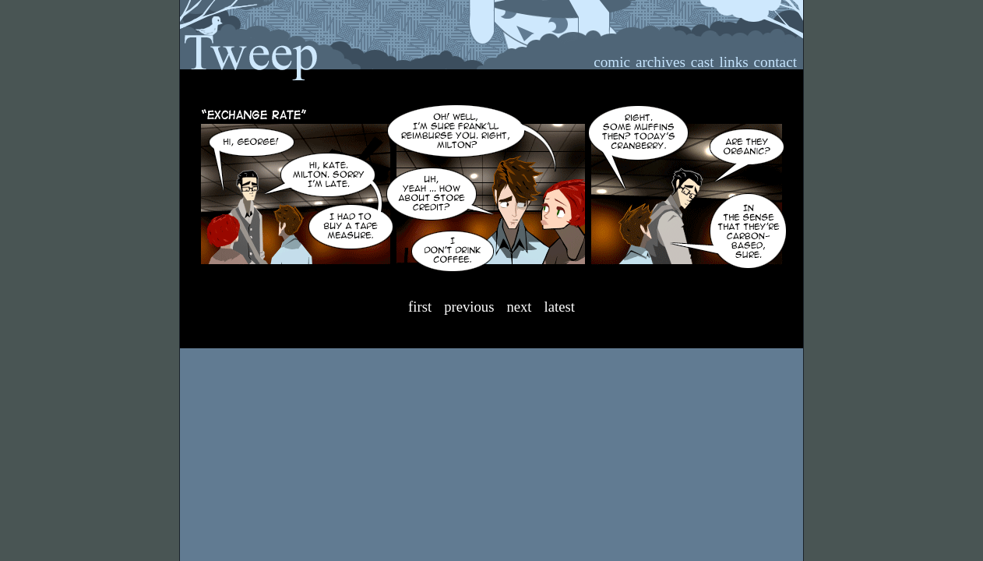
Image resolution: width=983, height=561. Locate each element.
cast (702, 62)
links (733, 62)
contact (775, 62)
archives (660, 62)
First (420, 306)
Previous (469, 306)
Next (518, 306)
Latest (559, 306)
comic (612, 62)
